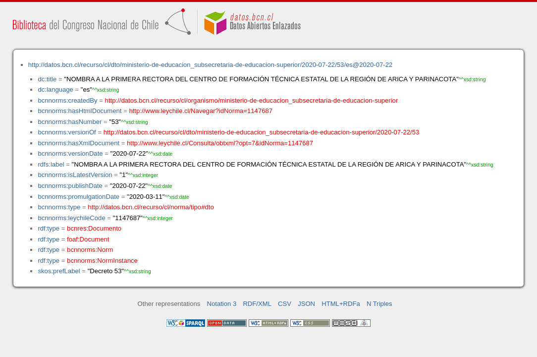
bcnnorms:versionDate (70, 153)
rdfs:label (51, 164)
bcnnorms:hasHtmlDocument (79, 111)
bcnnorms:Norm (90, 249)
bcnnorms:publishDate (70, 185)
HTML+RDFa (341, 303)
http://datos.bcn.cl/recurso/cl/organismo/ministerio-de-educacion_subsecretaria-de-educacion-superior (251, 100)
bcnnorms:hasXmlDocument (78, 143)
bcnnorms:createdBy (67, 100)
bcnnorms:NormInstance (102, 260)
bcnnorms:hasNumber (70, 121)
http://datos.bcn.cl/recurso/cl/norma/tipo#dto (151, 207)
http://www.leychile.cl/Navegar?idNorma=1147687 (200, 111)
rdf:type (48, 228)
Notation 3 (222, 303)
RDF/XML (257, 303)
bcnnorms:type (59, 207)
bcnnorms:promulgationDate (78, 196)
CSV (284, 303)
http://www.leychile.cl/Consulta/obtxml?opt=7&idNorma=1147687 (220, 143)
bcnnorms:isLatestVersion (75, 174)
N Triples (379, 303)
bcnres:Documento (94, 228)
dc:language (55, 89)
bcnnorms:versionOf (67, 132)
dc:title (47, 79)
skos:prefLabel (59, 271)
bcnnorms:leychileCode (71, 218)
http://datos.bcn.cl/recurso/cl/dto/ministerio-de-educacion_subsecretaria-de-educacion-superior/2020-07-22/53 (262, 132)
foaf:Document (88, 239)
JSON (306, 303)
